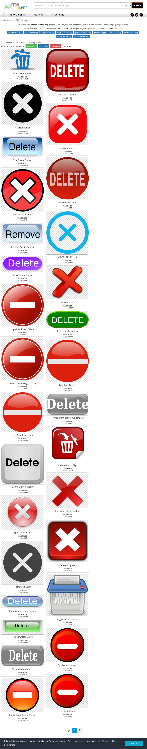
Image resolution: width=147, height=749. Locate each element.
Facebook (44, 46)
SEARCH (137, 5)
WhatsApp (31, 46)
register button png (64, 33)
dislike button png (131, 33)
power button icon (15, 33)
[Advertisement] (136, 83)
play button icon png (83, 33)
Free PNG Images (16, 14)
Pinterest (56, 46)
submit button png (64, 36)
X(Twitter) (68, 46)
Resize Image (57, 14)
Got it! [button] (134, 743)
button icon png (100, 33)
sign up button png (81, 36)
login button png (48, 33)
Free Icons (38, 14)
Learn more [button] (9, 745)
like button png (115, 33)
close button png (31, 33)
